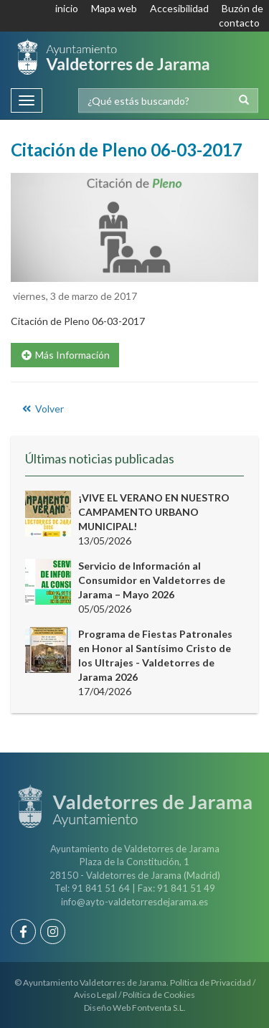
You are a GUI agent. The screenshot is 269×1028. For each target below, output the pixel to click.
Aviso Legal (95, 994)
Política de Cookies (159, 994)
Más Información (65, 355)
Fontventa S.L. (159, 1007)
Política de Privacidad (210, 982)
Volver (42, 408)
